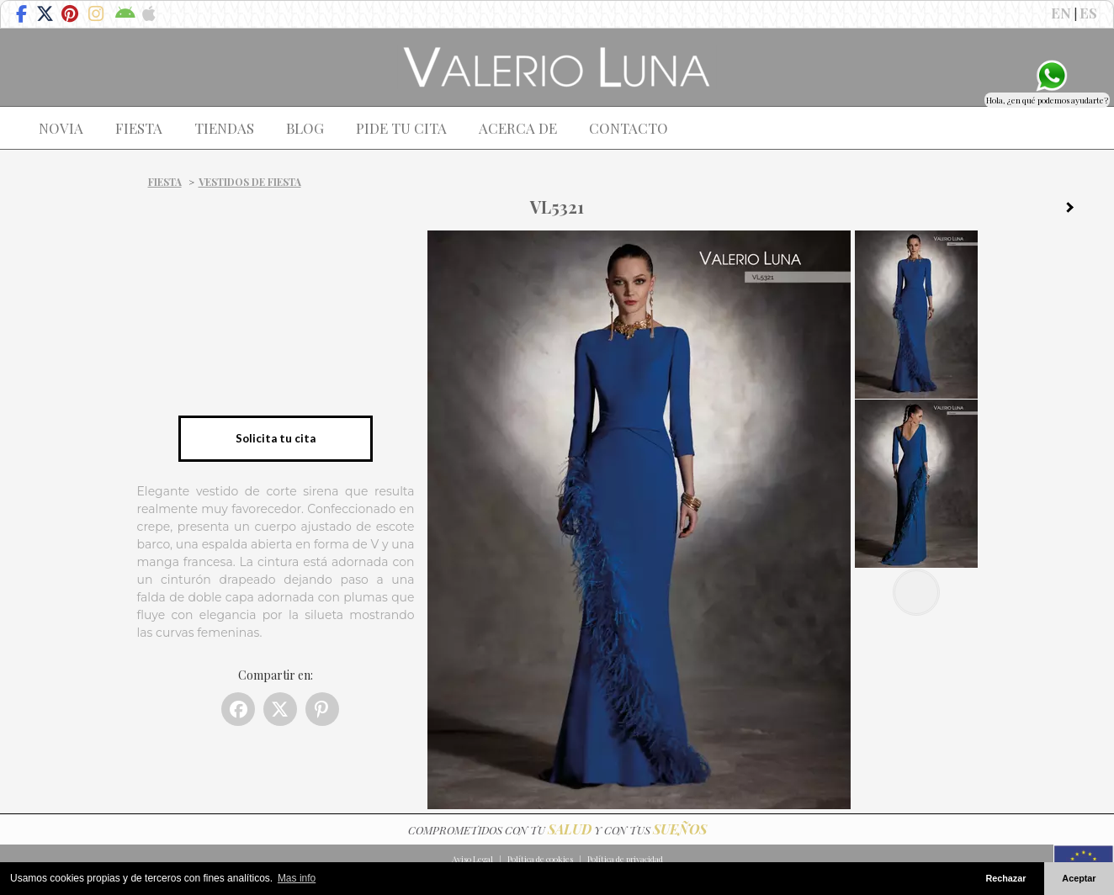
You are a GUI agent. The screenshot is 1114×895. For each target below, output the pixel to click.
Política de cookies (540, 859)
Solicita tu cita (276, 438)
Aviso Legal (472, 859)
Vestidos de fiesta (250, 181)
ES (1088, 12)
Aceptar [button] (1078, 878)
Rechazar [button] (1005, 878)
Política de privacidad (625, 859)
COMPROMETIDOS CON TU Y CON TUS (557, 830)
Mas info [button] (297, 878)
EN (1061, 12)
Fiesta (165, 181)
